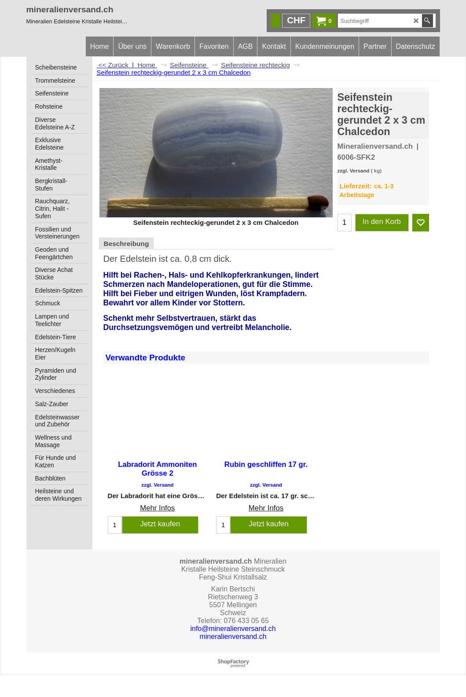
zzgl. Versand (354, 170)
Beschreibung (126, 243)
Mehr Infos (157, 508)
